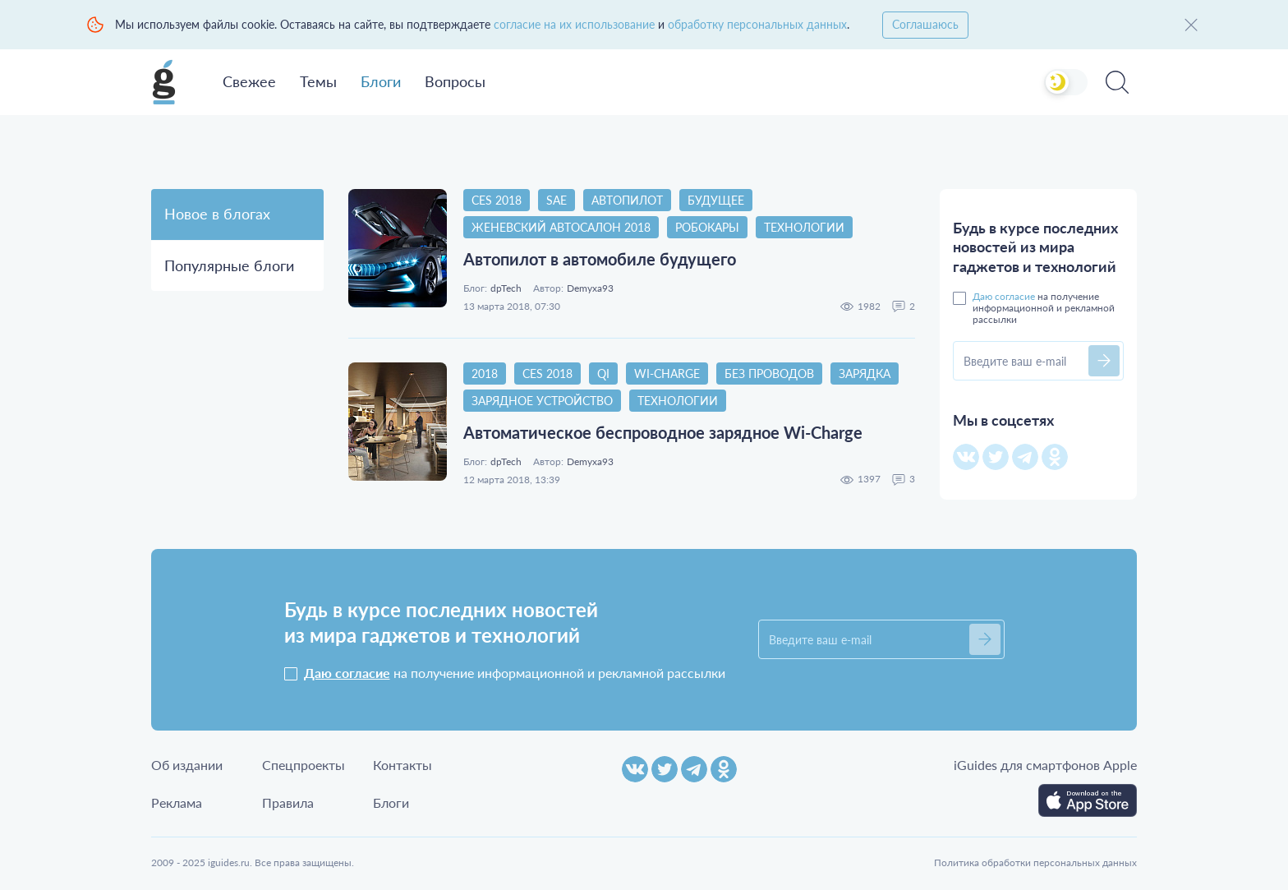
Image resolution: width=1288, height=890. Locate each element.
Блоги (381, 81)
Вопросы (455, 81)
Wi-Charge (667, 373)
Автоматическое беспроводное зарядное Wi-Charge (662, 432)
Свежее (249, 81)
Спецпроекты (303, 764)
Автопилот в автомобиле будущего (599, 259)
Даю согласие (1004, 296)
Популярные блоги (229, 265)
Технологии (804, 227)
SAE (556, 200)
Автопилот (627, 200)
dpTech (506, 288)
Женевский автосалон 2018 (561, 227)
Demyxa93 (590, 288)
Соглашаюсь (925, 24)
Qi (603, 373)
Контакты (402, 764)
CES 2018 (497, 200)
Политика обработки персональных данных (1035, 862)
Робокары (707, 227)
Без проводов (769, 373)
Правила (288, 802)
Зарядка (864, 373)
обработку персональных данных (757, 24)
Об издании (187, 764)
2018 (485, 373)
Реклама (176, 802)
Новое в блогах (217, 214)
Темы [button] (318, 81)
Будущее (716, 200)
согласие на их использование (574, 24)
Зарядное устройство (542, 401)
